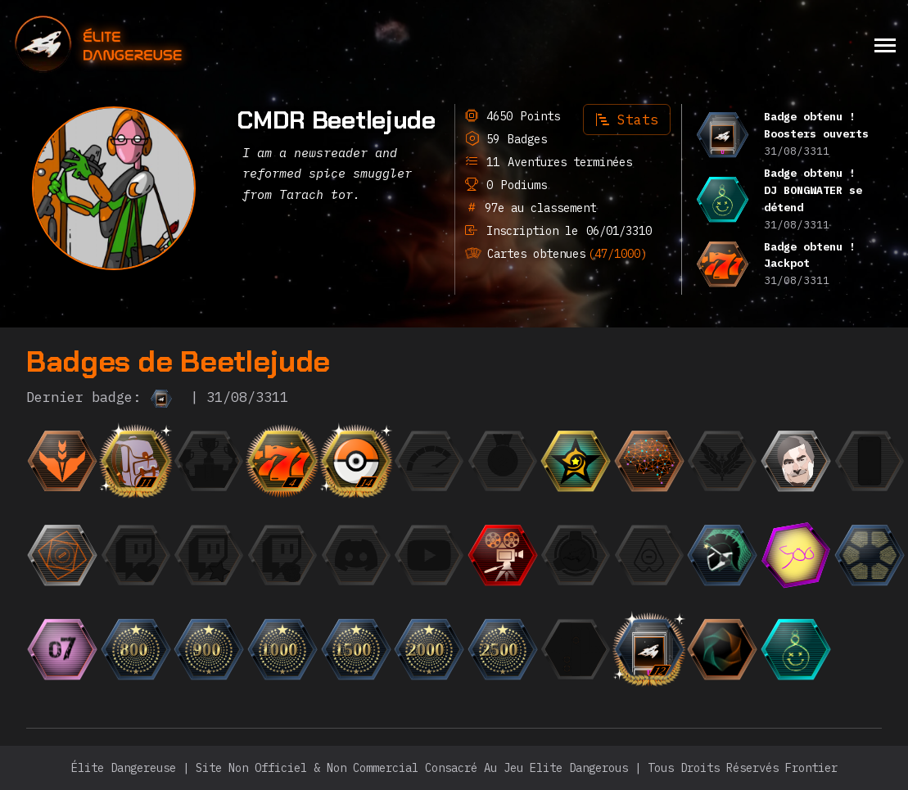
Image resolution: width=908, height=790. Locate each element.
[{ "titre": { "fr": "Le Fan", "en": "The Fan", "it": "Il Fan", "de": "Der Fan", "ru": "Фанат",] (209, 555)
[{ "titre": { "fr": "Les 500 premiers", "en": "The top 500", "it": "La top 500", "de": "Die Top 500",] (796, 555)
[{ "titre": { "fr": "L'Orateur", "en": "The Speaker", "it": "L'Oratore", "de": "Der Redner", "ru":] (356, 555)
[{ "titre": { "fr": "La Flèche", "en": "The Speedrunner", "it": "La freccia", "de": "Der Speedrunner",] (429, 461)
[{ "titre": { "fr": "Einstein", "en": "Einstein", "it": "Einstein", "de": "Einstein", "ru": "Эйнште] (649, 461)
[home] (142, 44)
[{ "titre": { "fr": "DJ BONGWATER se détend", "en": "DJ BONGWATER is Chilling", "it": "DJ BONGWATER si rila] (796, 649)
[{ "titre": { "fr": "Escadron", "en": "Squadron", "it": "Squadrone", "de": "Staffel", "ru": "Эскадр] (575, 555)
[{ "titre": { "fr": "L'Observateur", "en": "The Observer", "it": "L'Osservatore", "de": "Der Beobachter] (429, 555)
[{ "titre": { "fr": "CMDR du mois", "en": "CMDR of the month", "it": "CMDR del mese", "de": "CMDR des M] (575, 461)
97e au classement (537, 208)
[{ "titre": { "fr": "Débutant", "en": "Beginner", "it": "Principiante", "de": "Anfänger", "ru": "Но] (62, 461)
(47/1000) (617, 253)
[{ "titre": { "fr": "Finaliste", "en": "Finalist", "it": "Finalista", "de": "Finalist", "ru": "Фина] (209, 461)
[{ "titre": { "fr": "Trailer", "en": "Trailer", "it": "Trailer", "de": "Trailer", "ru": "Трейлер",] (502, 555)
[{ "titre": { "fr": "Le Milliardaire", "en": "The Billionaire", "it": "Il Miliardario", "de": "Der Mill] (282, 555)
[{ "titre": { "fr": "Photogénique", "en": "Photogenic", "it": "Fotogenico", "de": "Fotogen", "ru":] (796, 461)
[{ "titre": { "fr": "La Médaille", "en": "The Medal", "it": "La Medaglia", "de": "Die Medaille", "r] (502, 461)
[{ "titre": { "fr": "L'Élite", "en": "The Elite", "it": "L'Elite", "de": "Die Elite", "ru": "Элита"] (722, 461)
